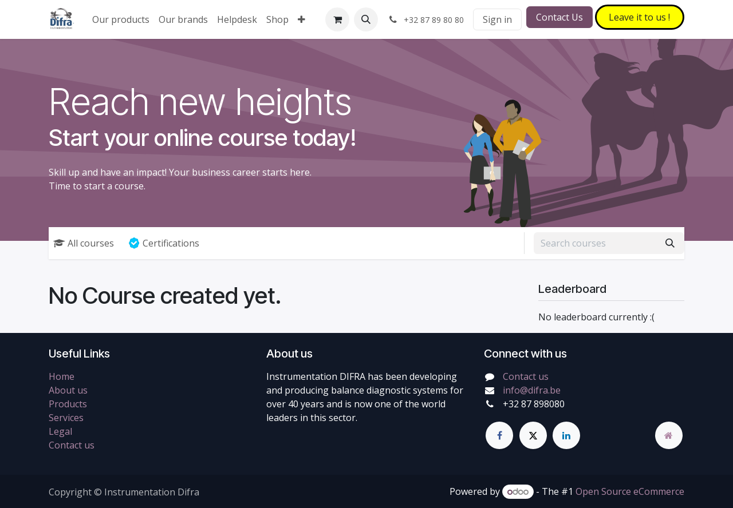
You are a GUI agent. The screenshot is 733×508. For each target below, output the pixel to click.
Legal (60, 431)
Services (66, 417)
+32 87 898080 (534, 404)
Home (61, 376)
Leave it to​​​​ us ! (639, 17)
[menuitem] (121, 19)
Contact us (71, 445)
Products (68, 404)
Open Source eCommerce (630, 491)
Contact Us (559, 17)
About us (68, 390)
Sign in (497, 19)
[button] (366, 19)
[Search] (670, 243)
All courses (83, 243)
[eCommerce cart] (337, 19)
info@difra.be (532, 390)
